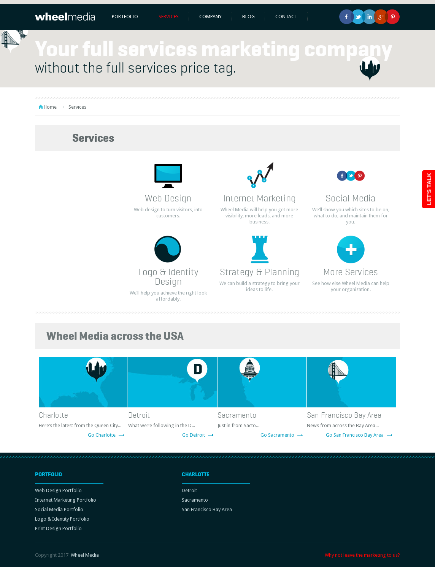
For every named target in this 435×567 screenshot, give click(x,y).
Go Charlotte (102, 434)
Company (210, 16)
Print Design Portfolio (58, 528)
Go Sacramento (277, 434)
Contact (286, 16)
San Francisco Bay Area (344, 415)
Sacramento (237, 415)
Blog (248, 16)
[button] (10, 41)
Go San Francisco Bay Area (355, 434)
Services (169, 16)
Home (50, 107)
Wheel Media (85, 555)
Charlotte (53, 415)
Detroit (139, 415)
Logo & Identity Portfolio (62, 519)
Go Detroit (193, 434)
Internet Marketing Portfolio (65, 500)
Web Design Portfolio (58, 490)
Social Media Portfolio (59, 509)
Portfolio (125, 16)
